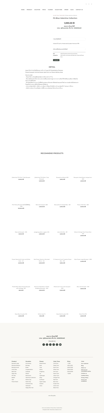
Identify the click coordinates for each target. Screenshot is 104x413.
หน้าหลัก (54, 15)
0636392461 (77, 28)
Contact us (84, 9)
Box (75, 55)
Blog (75, 9)
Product (26, 9)
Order (69, 9)
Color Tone (60, 9)
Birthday (72, 55)
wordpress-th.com (58, 409)
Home (18, 9)
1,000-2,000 (62, 15)
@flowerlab (64, 28)
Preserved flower (80, 55)
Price (43, 9)
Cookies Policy (59, 407)
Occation (35, 9)
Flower (50, 9)
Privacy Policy (53, 407)
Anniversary (68, 55)
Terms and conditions (46, 407)
